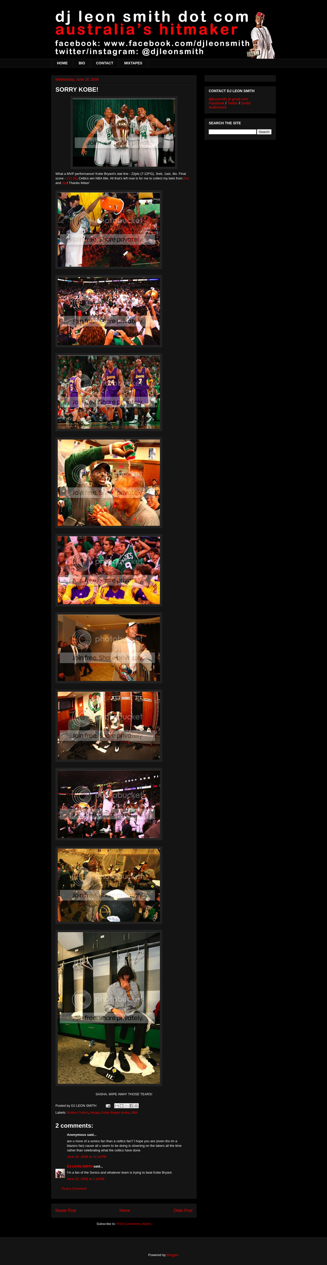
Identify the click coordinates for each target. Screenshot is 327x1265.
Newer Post (65, 1210)
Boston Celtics (77, 1112)
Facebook (216, 103)
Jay (64, 183)
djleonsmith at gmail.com (228, 99)
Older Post (182, 1210)
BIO (82, 63)
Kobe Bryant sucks (115, 1112)
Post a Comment (74, 1188)
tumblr (246, 103)
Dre (186, 178)
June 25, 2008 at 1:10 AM (85, 1179)
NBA (134, 1112)
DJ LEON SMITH (79, 1166)
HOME (62, 63)
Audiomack (217, 107)
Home (125, 1210)
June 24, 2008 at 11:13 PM (86, 1157)
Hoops (95, 1112)
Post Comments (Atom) (134, 1224)
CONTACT (104, 63)
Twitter (232, 103)
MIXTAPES (133, 63)
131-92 (71, 178)
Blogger (172, 1255)
